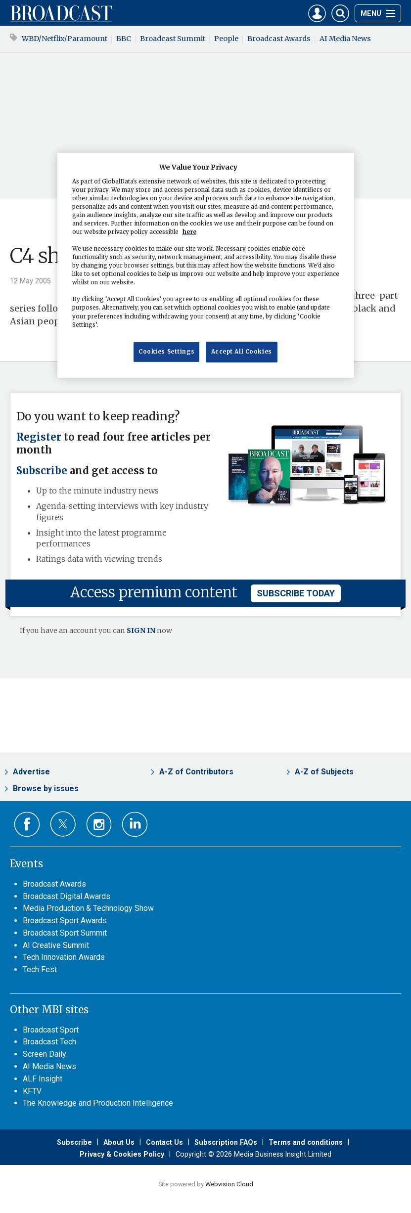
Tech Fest (40, 969)
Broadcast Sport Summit (65, 933)
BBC (123, 38)
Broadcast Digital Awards (66, 896)
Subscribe (41, 470)
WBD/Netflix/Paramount (64, 38)
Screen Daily (44, 1054)
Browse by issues (46, 788)
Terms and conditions (306, 1142)
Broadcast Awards (279, 38)
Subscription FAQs (225, 1142)
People (226, 38)
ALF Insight (42, 1078)
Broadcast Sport (51, 1029)
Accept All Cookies (241, 351)
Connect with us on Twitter (63, 823)
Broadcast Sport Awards (65, 920)
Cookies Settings (166, 351)
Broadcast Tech (49, 1041)
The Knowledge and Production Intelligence (98, 1103)
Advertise (31, 771)
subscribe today (296, 593)
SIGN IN (141, 630)
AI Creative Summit (56, 945)
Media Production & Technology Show (88, 908)
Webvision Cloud (229, 1184)
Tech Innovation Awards (64, 957)
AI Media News (345, 38)
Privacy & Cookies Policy (122, 1154)
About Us (119, 1142)
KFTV (32, 1091)
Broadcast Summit (172, 38)
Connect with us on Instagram (99, 824)
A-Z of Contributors (196, 771)
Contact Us (164, 1142)
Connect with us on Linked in (135, 824)
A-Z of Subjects (324, 771)
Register (38, 437)
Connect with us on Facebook (27, 824)
